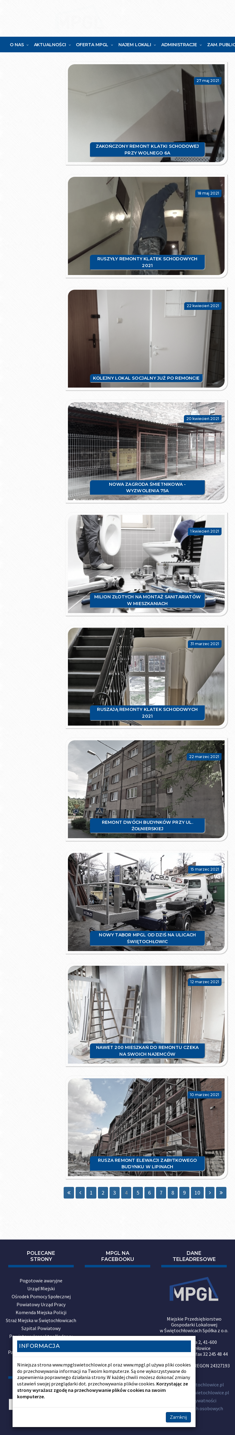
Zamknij (178, 1417)
